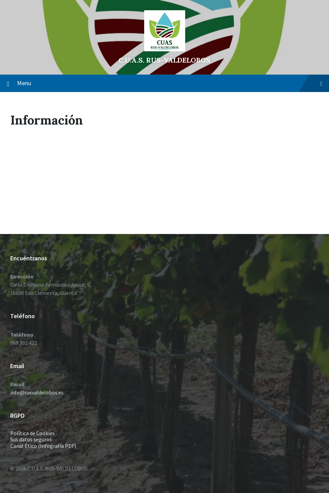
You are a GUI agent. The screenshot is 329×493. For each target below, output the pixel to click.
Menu (169, 83)
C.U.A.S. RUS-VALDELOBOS (164, 60)
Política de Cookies (32, 433)
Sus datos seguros (31, 439)
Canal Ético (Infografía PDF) (43, 445)
